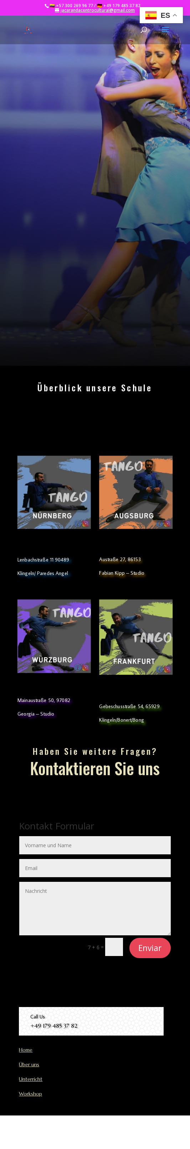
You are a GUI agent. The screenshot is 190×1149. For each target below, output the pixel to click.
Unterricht (30, 1079)
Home (25, 1050)
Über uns (29, 1064)
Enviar (150, 948)
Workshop (30, 1093)
